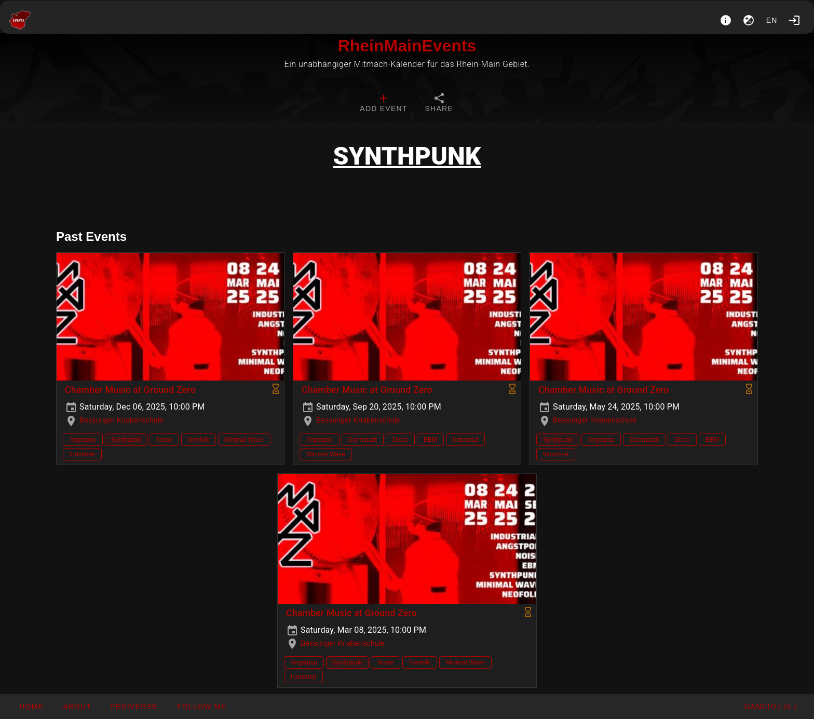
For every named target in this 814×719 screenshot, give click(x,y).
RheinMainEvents (407, 45)
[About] (725, 20)
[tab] (383, 104)
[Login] (794, 20)
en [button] (772, 20)
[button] (134, 706)
